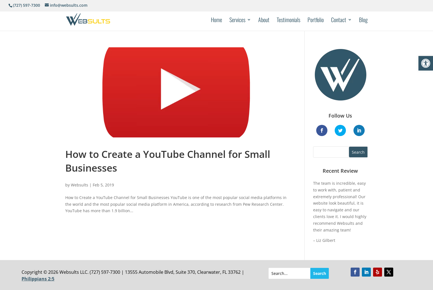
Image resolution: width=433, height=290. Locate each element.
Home (216, 21)
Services (237, 21)
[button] (425, 63)
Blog (363, 21)
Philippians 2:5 (38, 279)
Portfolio (316, 21)
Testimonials (288, 21)
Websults (79, 185)
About (263, 21)
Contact (338, 21)
